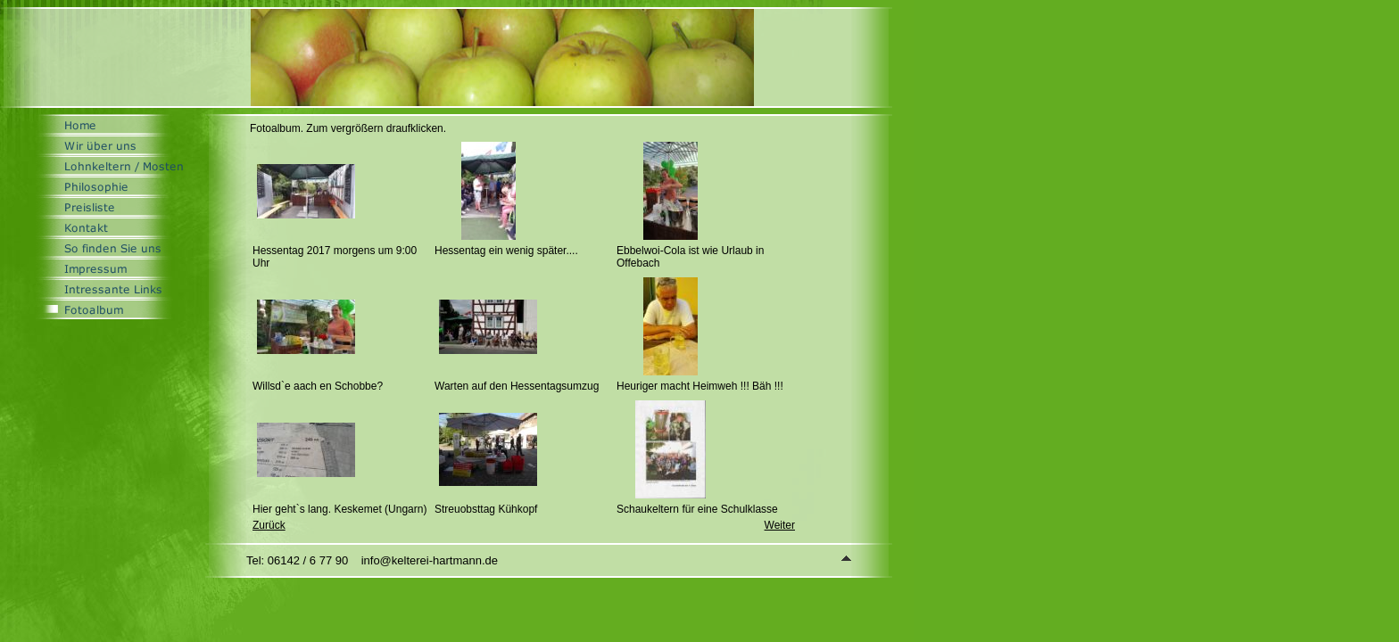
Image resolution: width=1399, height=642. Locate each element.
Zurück (269, 525)
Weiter (780, 525)
